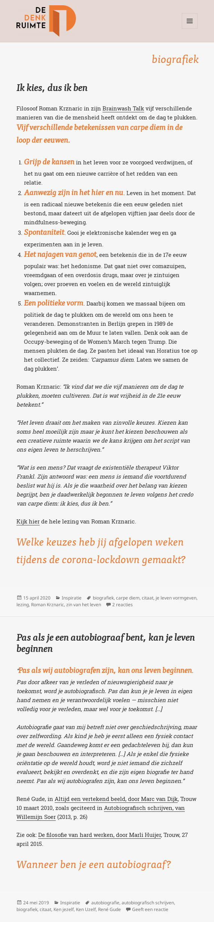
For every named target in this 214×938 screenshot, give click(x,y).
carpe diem (128, 598)
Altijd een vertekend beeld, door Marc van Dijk (116, 798)
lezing (22, 604)
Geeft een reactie (150, 909)
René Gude (109, 909)
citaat (147, 598)
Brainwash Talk (123, 108)
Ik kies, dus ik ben (52, 89)
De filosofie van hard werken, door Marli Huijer (99, 834)
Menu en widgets (190, 28)
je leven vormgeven (176, 598)
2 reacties (122, 604)
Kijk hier (28, 521)
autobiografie (105, 902)
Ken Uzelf (86, 909)
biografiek (103, 598)
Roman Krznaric (47, 604)
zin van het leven (83, 604)
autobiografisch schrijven (148, 902)
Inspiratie (72, 598)
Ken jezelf (64, 909)
